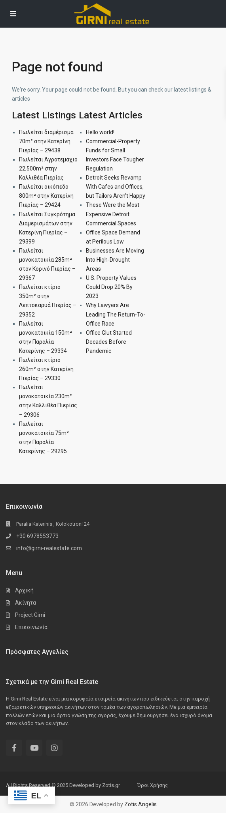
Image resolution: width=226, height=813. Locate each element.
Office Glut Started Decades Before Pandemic (109, 342)
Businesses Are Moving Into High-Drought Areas (115, 259)
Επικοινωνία (31, 627)
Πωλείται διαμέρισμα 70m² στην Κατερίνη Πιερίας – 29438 (46, 141)
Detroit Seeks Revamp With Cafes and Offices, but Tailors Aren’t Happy (115, 186)
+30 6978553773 (37, 536)
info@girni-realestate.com (49, 548)
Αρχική (24, 590)
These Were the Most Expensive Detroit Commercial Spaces (112, 214)
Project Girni (30, 615)
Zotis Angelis (140, 804)
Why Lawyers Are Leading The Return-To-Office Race (115, 314)
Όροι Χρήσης (152, 785)
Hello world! (100, 132)
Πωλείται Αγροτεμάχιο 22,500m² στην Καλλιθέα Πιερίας (48, 168)
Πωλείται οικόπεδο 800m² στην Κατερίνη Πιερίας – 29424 (46, 196)
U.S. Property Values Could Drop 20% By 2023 (111, 287)
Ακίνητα (25, 602)
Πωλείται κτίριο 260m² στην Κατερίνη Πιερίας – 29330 (46, 369)
